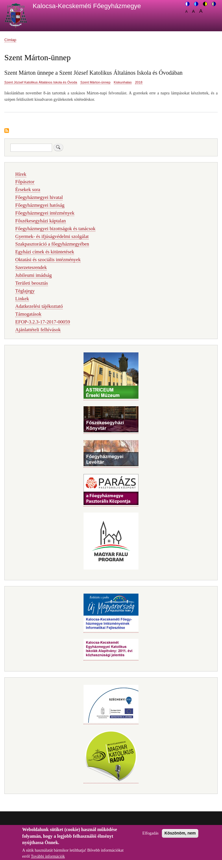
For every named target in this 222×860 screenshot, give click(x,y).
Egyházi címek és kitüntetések (44, 252)
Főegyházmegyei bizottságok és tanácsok (55, 228)
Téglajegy (25, 291)
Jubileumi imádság (33, 275)
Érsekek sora (27, 189)
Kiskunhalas (123, 82)
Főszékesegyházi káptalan (40, 221)
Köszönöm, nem (180, 836)
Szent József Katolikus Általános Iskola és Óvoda (40, 82)
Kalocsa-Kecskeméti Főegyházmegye (87, 6)
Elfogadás (151, 836)
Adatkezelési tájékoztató (39, 306)
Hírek (20, 174)
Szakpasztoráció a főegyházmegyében (52, 244)
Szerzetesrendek (31, 267)
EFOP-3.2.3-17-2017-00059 (42, 322)
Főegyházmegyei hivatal (39, 197)
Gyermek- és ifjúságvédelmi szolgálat (52, 236)
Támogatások (28, 314)
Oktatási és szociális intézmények (48, 259)
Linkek (22, 298)
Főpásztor (24, 181)
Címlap (10, 40)
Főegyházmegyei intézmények (45, 213)
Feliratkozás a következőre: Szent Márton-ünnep (6, 131)
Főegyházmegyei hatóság (39, 205)
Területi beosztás (31, 283)
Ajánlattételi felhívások (38, 329)
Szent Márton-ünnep (95, 82)
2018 (139, 82)
